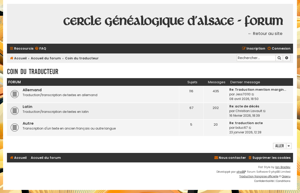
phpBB (241, 172)
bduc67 (241, 127)
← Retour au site (265, 33)
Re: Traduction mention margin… (257, 89)
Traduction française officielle (258, 176)
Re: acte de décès (244, 106)
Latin (27, 106)
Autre (28, 123)
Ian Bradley (282, 167)
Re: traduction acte (246, 123)
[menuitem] (40, 48)
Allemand (32, 90)
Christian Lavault (248, 111)
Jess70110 (243, 94)
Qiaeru (286, 176)
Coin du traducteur (32, 72)
